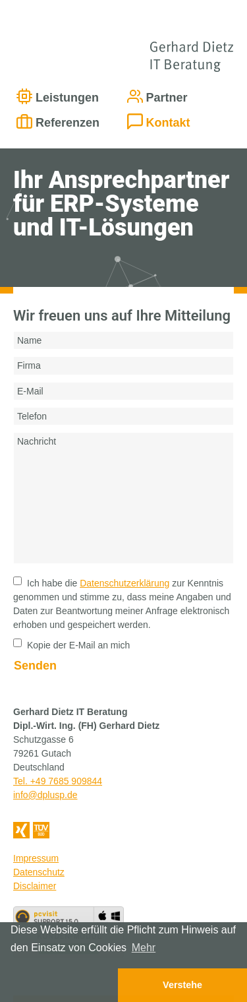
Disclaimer (34, 886)
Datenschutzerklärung (124, 583)
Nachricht (123, 498)
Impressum (36, 858)
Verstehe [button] (182, 985)
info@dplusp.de (45, 795)
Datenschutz (39, 872)
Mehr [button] (143, 947)
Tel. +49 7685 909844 (57, 781)
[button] (59, 985)
